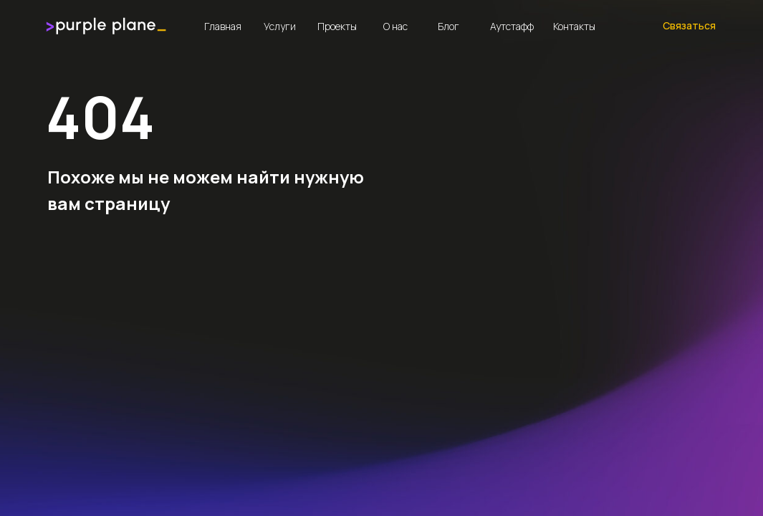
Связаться (689, 25)
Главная (222, 26)
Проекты (337, 26)
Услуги (280, 26)
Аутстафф (512, 26)
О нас (395, 26)
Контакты (574, 26)
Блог (448, 26)
